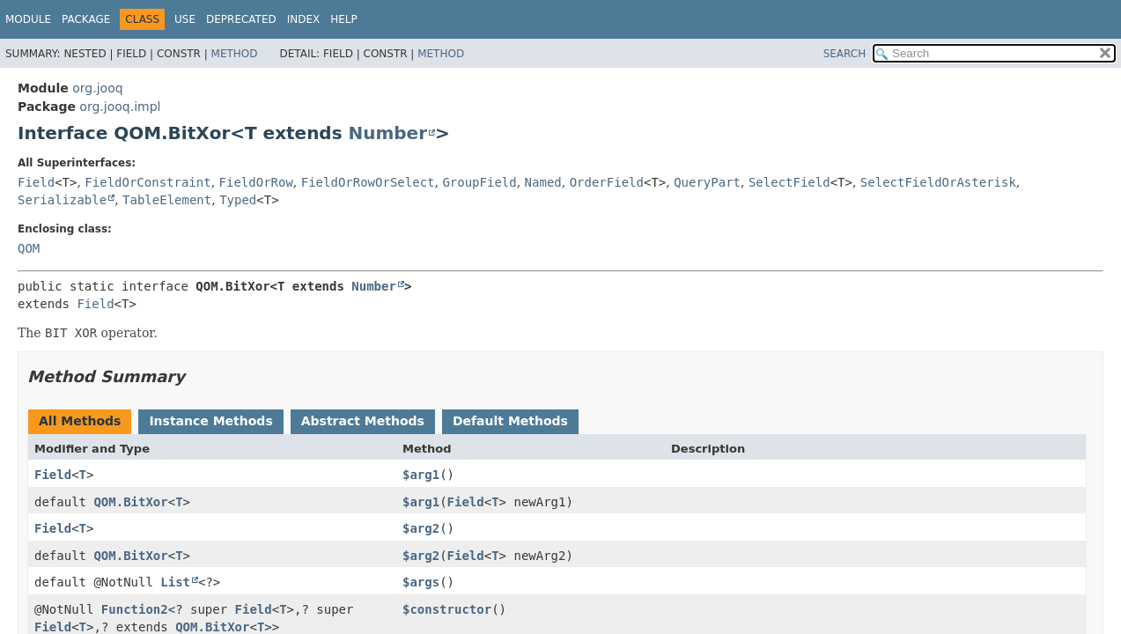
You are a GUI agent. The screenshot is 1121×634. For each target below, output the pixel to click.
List (175, 582)
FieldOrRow (256, 182)
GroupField (479, 182)
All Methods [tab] (80, 421)
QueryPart (707, 182)
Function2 (134, 609)
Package (86, 19)
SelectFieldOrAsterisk (938, 182)
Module (28, 19)
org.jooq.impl (119, 107)
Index (304, 19)
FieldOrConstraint (147, 182)
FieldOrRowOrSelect (368, 182)
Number (388, 133)
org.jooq (97, 88)
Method (234, 54)
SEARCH (845, 54)
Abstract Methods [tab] (362, 421)
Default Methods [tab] (510, 421)
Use (184, 19)
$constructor (446, 609)
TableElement (166, 200)
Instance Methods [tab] (210, 421)
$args (420, 582)
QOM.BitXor (130, 502)
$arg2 (420, 528)
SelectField (789, 182)
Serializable (62, 200)
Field (36, 182)
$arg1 (420, 475)
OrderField (607, 182)
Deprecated (241, 19)
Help (344, 19)
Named (543, 182)
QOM (29, 248)
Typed (237, 200)
